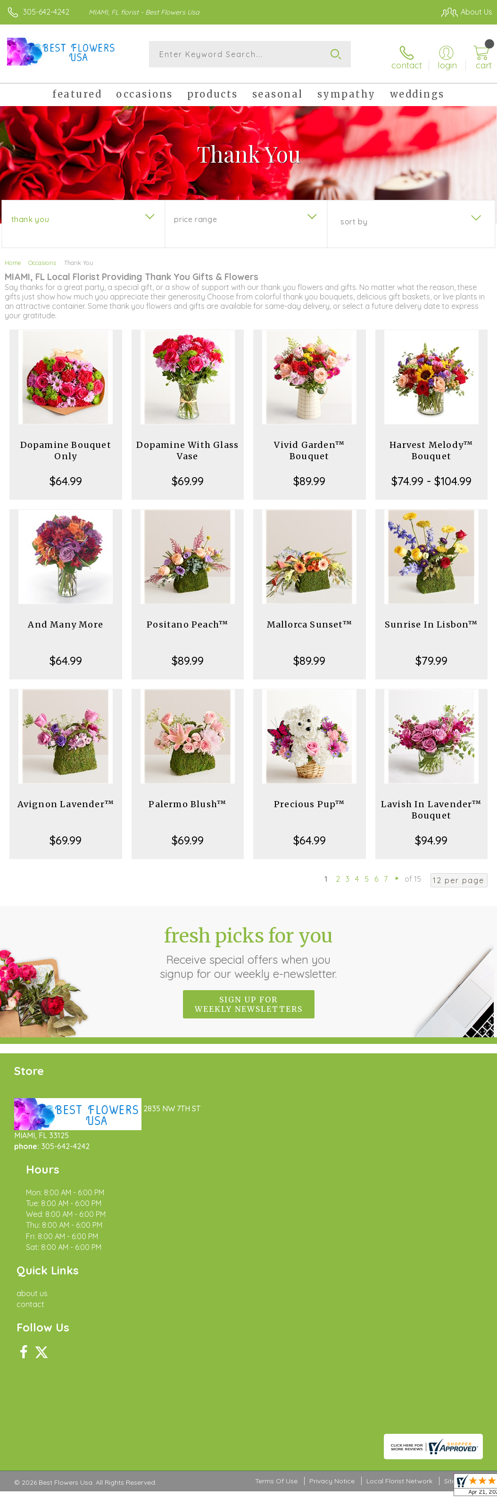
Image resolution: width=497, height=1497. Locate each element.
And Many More (65, 620)
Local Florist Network (399, 1230)
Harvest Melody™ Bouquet (431, 446)
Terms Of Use (276, 1230)
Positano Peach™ (187, 620)
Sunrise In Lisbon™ (431, 620)
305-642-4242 (46, 12)
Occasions (42, 258)
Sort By (353, 217)
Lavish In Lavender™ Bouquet (431, 805)
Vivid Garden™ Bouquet (309, 446)
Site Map (457, 1230)
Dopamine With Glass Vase (187, 446)
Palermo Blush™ (187, 799)
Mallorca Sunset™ (309, 620)
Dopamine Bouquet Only (65, 446)
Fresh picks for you (249, 948)
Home (13, 258)
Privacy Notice (332, 1230)
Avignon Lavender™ (65, 799)
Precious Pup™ (309, 799)
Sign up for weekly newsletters (249, 1000)
